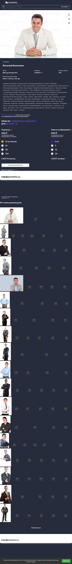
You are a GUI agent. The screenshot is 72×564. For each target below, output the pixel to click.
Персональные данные (35, 193)
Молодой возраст (21, 94)
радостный (54, 101)
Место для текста (41, 92)
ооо (21, 108)
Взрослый (54, 94)
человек (30, 97)
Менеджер (53, 83)
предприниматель (35, 105)
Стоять (58, 90)
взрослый (28, 99)
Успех (31, 90)
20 (56, 154)
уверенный (6, 101)
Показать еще (36, 527)
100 (7, 154)
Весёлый (12, 94)
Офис (21, 88)
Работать (25, 90)
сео (63, 105)
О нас (3, 193)
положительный (24, 105)
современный (46, 99)
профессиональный (17, 101)
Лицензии (32, 190)
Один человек (32, 94)
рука (62, 99)
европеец (56, 97)
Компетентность (63, 86)
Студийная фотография (10, 92)
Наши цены (4, 190)
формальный (39, 103)
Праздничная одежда (10, 83)
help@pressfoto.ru (10, 176)
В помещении (52, 92)
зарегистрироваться (15, 165)
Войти (15, 170)
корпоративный (30, 103)
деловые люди (13, 105)
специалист (55, 103)
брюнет (47, 108)
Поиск (3, 183)
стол (58, 99)
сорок (15, 110)
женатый (54, 108)
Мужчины (40, 94)
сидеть (61, 101)
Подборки (4, 187)
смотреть (10, 99)
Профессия (37, 90)
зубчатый (6, 110)
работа (38, 101)
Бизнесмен (6, 90)
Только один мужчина (29, 86)
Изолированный (62, 92)
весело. (22, 110)
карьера (21, 103)
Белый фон (22, 92)
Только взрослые (16, 90)
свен (11, 110)
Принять (66, 561)
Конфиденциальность (35, 183)
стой (17, 108)
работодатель (40, 108)
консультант (57, 105)
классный (61, 108)
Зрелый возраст (42, 86)
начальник (14, 103)
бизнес (5, 105)
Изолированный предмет (11, 88)
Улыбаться (47, 94)
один (50, 97)
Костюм (46, 83)
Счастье (5, 94)
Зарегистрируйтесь (7, 115)
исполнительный (47, 105)
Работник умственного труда (12, 86)
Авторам (66, 187)
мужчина (53, 99)
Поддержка (67, 193)
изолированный (19, 99)
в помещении (46, 101)
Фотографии (64, 6)
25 (6, 145)
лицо (4, 99)
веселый (62, 97)
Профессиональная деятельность (44, 88)
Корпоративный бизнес (36, 83)
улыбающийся (36, 99)
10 (11, 141)
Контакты (66, 190)
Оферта (31, 187)
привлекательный (29, 101)
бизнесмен (47, 103)
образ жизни (38, 97)
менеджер (63, 103)
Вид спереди (28, 88)
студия (25, 97)
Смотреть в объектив (48, 90)
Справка (66, 183)
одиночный (6, 103)
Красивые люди (52, 86)
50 (6, 149)
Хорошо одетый (23, 83)
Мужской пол (31, 92)
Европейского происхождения (12, 97)
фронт (5, 108)
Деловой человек (61, 88)
